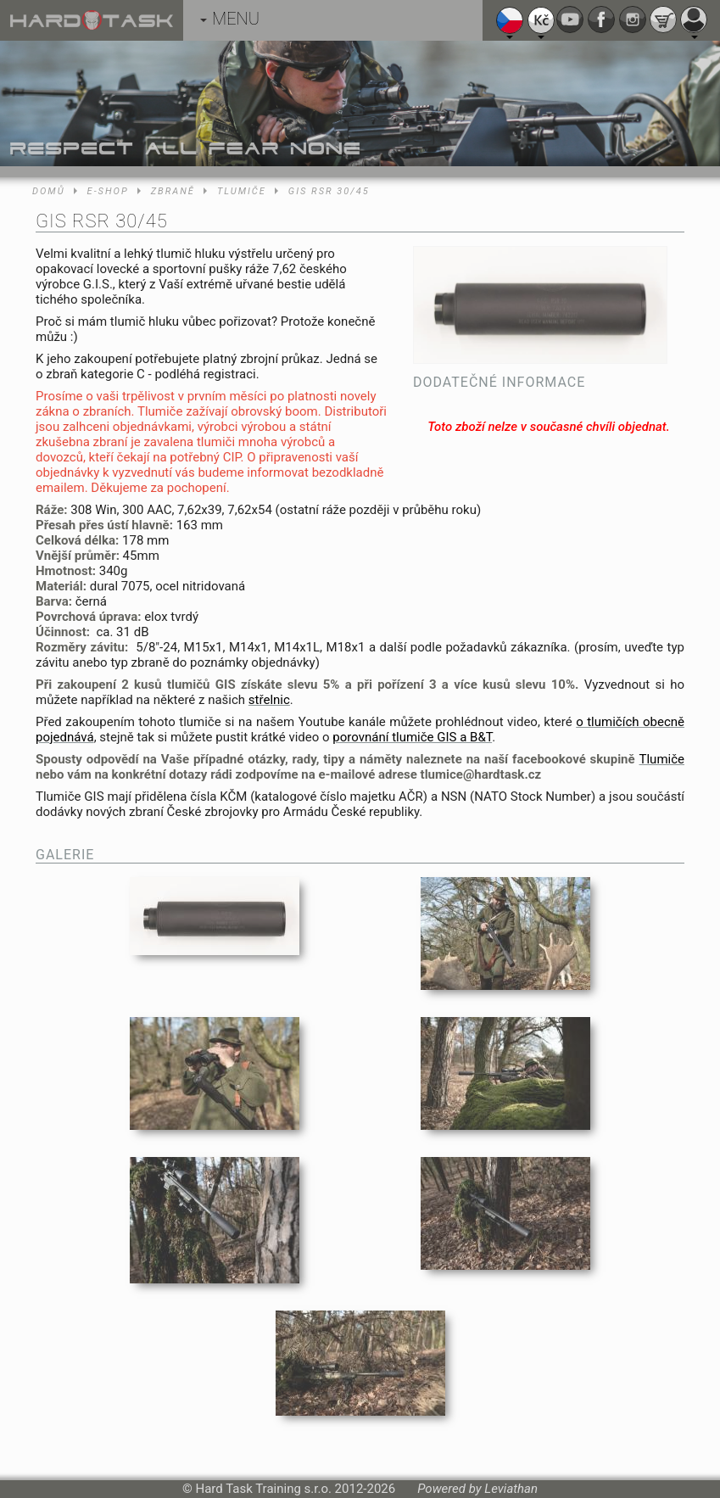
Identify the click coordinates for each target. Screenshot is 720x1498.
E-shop (108, 191)
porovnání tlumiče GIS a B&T (412, 737)
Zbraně (173, 191)
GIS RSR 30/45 (329, 191)
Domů (48, 191)
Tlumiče (241, 191)
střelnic (269, 699)
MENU (230, 18)
